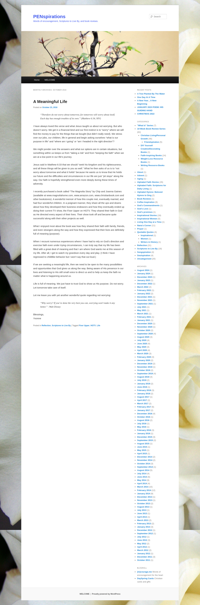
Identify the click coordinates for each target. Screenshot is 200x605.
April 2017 (142, 400)
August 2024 (143, 270)
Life (98, 325)
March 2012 (142, 550)
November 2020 (144, 327)
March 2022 (142, 287)
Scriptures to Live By (61, 325)
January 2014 (143, 493)
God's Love (142, 209)
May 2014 (141, 480)
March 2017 (142, 403)
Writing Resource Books (153, 165)
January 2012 (143, 553)
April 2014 (142, 483)
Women (144, 239)
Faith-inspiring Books (151, 155)
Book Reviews (144, 199)
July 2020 (141, 340)
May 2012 (141, 543)
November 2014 (144, 460)
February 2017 (144, 407)
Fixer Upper (84, 325)
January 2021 (143, 320)
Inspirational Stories (147, 215)
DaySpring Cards (145, 578)
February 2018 (144, 390)
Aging (140, 179)
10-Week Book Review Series (151, 129)
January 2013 (143, 527)
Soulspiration (143, 255)
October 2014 (143, 463)
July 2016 (141, 423)
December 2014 (144, 457)
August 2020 (143, 337)
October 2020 (143, 330)
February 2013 (144, 523)
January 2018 (143, 393)
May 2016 (141, 427)
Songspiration (144, 252)
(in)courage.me (144, 572)
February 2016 (144, 430)
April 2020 (142, 350)
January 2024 (143, 273)
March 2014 (142, 487)
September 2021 (145, 303)
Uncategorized (144, 259)
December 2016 (144, 413)
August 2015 (143, 443)
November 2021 (144, 300)
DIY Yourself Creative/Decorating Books (150, 148)
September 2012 (145, 533)
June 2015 (142, 447)
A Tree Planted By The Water (151, 94)
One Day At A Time (146, 97)
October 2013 (143, 503)
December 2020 (144, 323)
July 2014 (141, 473)
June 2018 (142, 387)
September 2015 (145, 440)
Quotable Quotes (145, 232)
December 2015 (144, 437)
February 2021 (144, 317)
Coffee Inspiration (146, 202)
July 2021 (141, 307)
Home (37, 80)
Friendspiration (151, 142)
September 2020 (145, 333)
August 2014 (143, 470)
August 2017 (143, 397)
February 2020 (144, 357)
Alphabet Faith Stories (148, 182)
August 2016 (143, 420)
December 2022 (144, 283)
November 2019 (144, 367)
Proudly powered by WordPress (106, 594)
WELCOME (49, 80)
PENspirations (49, 16)
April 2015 (142, 453)
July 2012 (141, 537)
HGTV (93, 325)
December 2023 (144, 277)
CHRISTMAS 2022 (145, 114)
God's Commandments (148, 205)
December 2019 (144, 363)
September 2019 (145, 373)
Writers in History (149, 242)
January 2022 (143, 293)
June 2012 (142, 540)
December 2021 (144, 297)
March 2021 (142, 313)
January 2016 (143, 433)
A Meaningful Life (50, 101)
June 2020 (142, 343)
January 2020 (143, 360)
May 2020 (141, 347)
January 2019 (143, 383)
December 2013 (144, 497)
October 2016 (143, 417)
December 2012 (144, 530)
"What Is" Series (145, 125)
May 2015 (141, 450)
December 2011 (144, 557)
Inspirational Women (147, 218)
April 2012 (142, 547)
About (140, 172)
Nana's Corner (144, 225)
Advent (140, 175)
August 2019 (143, 377)
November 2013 (144, 500)
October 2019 (143, 370)
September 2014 (145, 467)
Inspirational (147, 235)
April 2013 (142, 517)
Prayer (140, 229)
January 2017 (143, 410)
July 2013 (141, 510)
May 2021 (141, 310)
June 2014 (142, 477)
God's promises (145, 212)
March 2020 (142, 353)
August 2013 (143, 507)
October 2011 (143, 560)
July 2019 (141, 380)
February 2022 (144, 290)
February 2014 (144, 490)
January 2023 (143, 280)
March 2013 (142, 520)
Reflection (46, 325)
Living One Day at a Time (149, 222)
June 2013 (142, 513)
